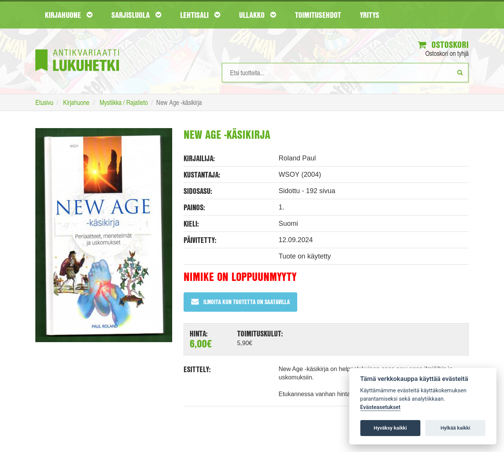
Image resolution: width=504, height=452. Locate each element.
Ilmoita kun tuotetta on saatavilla (240, 301)
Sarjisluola (136, 15)
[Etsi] (460, 72)
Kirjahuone (68, 15)
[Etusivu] (77, 48)
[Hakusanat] (345, 72)
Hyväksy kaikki (390, 428)
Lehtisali (200, 15)
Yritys (369, 15)
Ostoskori (443, 44)
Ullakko (257, 15)
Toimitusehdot (318, 15)
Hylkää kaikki (455, 428)
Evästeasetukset (380, 407)
